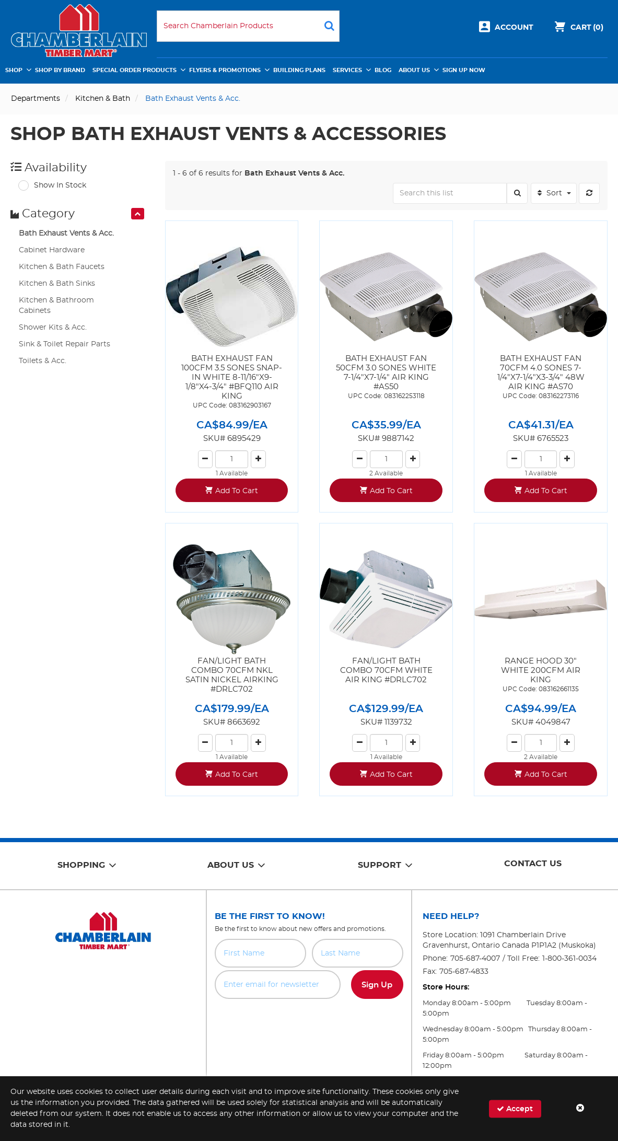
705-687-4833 (463, 971)
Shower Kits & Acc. (53, 327)
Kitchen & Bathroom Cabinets (56, 306)
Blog (383, 70)
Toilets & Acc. (42, 361)
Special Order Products (134, 70)
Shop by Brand (60, 70)
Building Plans (299, 70)
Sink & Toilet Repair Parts (64, 344)
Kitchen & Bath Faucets (61, 267)
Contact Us (533, 863)
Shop (13, 70)
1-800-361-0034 (569, 958)
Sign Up (377, 985)
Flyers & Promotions (225, 70)
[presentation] (137, 213)
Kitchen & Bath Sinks (57, 283)
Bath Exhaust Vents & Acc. (66, 233)
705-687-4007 (475, 958)
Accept (515, 1108)
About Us (414, 70)
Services (347, 70)
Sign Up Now (463, 70)
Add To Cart (236, 491)
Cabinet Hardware (52, 250)
